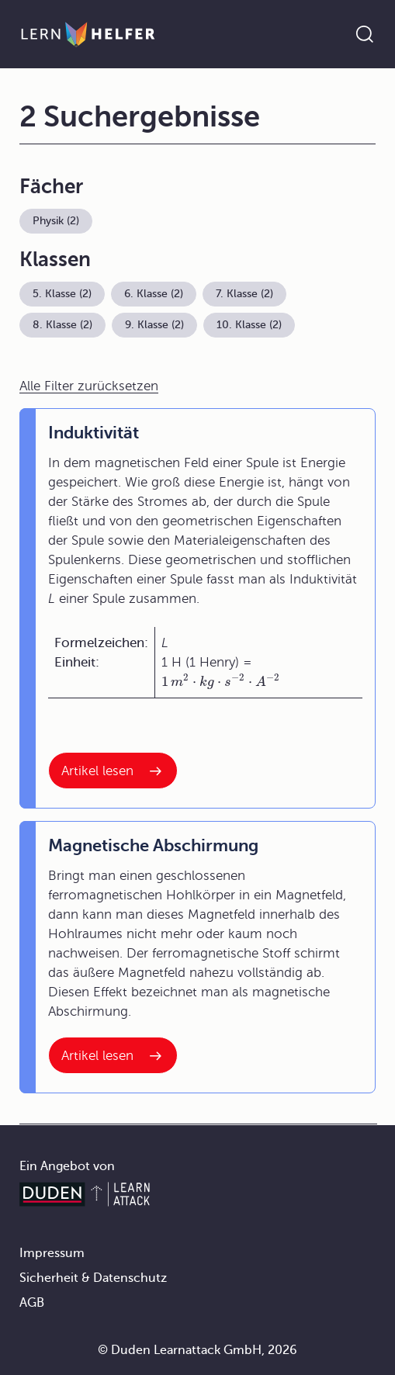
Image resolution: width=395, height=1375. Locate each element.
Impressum (52, 1253)
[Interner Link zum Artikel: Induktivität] (113, 770)
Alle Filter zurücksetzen (88, 386)
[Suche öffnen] (365, 34)
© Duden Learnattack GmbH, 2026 (197, 1350)
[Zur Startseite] (88, 34)
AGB (31, 1303)
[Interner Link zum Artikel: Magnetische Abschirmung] (113, 1055)
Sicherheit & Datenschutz (93, 1278)
